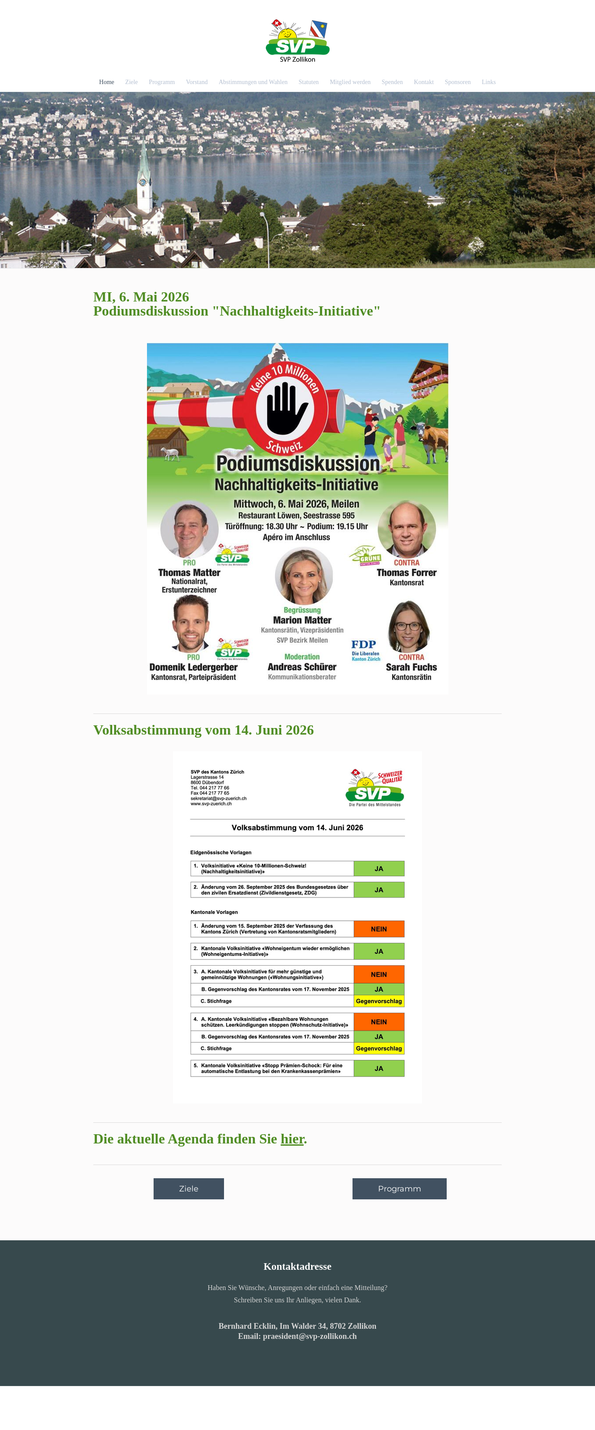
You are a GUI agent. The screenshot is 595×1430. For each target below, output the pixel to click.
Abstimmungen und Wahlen (253, 82)
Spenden (392, 82)
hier (292, 1139)
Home (106, 82)
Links (489, 82)
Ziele (131, 82)
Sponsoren (458, 82)
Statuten (308, 82)
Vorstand (197, 82)
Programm (162, 82)
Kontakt (424, 82)
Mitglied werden (350, 82)
